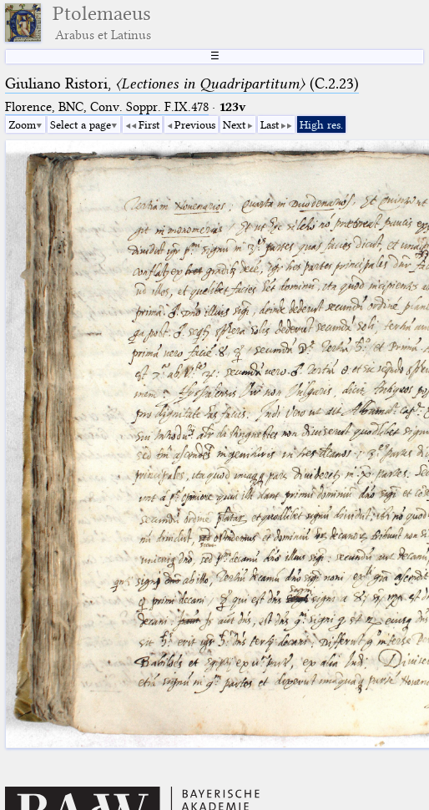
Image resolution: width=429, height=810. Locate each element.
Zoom (22, 124)
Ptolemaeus (102, 23)
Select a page (80, 124)
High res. (321, 124)
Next (234, 124)
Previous (194, 124)
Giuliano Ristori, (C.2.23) (182, 83)
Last (269, 124)
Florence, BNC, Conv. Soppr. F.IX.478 (107, 106)
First (149, 124)
